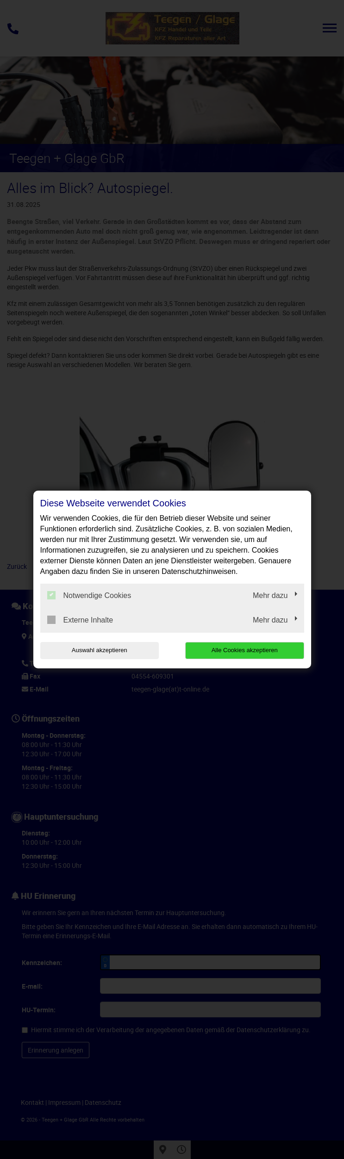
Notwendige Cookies (89, 595)
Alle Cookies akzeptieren (245, 650)
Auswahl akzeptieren (99, 650)
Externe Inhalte (80, 620)
